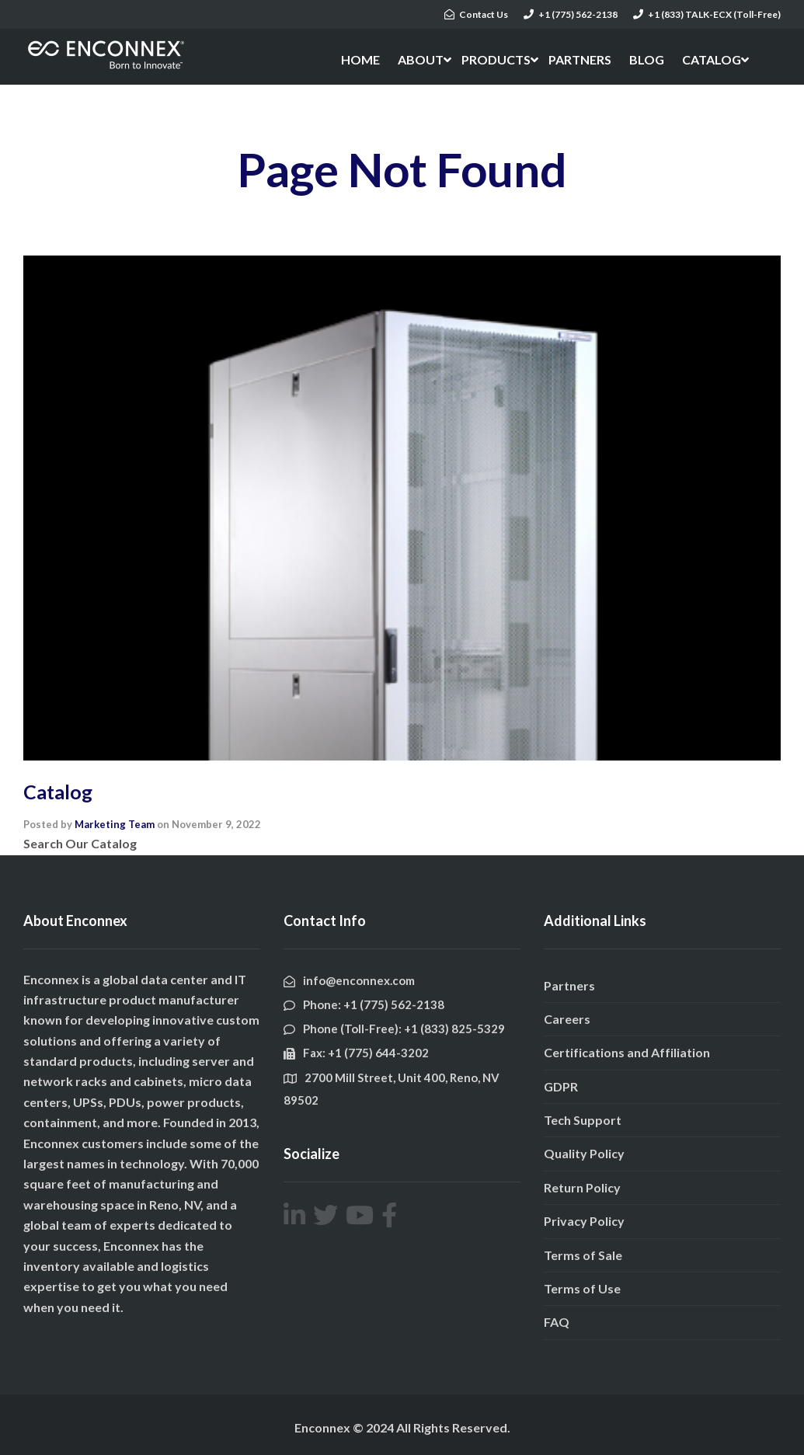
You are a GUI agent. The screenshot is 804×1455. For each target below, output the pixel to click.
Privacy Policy (584, 1220)
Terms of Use (582, 1288)
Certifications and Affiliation (627, 1052)
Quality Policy (584, 1153)
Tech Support (582, 1119)
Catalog (57, 791)
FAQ (556, 1321)
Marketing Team (115, 824)
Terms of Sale (583, 1255)
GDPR (561, 1086)
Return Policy (582, 1187)
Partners (569, 985)
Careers (567, 1018)
